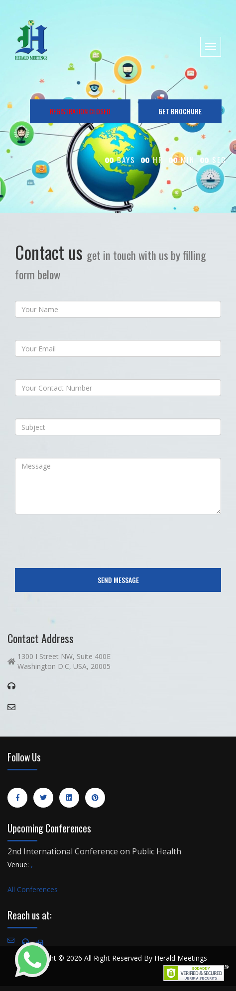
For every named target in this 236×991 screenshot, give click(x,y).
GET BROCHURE (180, 111)
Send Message (118, 580)
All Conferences (32, 889)
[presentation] (90, 541)
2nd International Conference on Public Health (94, 851)
